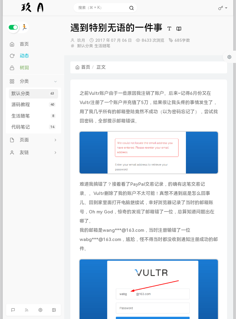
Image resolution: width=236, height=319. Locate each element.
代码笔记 (33, 127)
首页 (82, 67)
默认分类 (33, 93)
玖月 (81, 40)
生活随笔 (33, 116)
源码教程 (33, 104)
